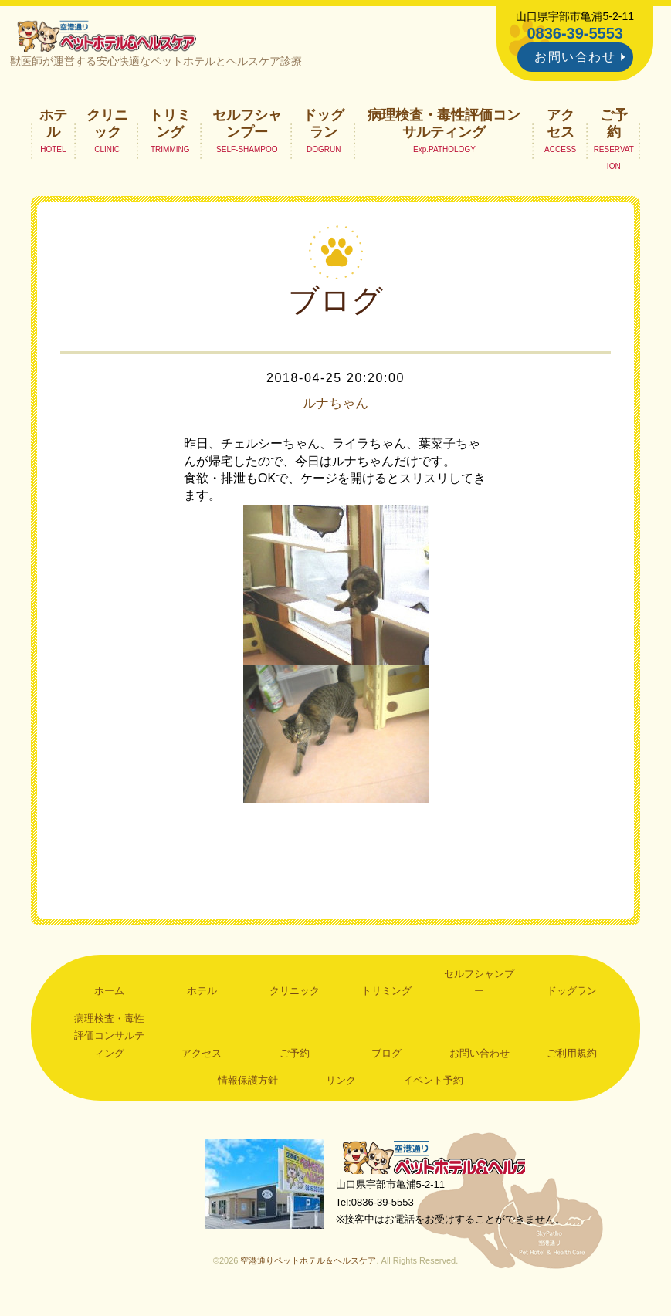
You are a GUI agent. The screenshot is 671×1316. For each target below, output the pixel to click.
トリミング (170, 128)
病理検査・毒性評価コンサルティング (444, 128)
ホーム (109, 996)
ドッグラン (323, 128)
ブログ (386, 1058)
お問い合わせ (575, 56)
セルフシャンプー (247, 128)
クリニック (107, 128)
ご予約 (614, 128)
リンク (341, 1085)
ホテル (53, 128)
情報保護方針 (248, 1085)
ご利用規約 (572, 1058)
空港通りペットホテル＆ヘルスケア (444, 1165)
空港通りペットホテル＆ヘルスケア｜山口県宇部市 (112, 38)
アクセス (560, 128)
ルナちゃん (335, 408)
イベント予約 (433, 1085)
